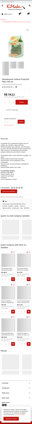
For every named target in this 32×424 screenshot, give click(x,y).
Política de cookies (19, 414)
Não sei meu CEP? (8, 125)
